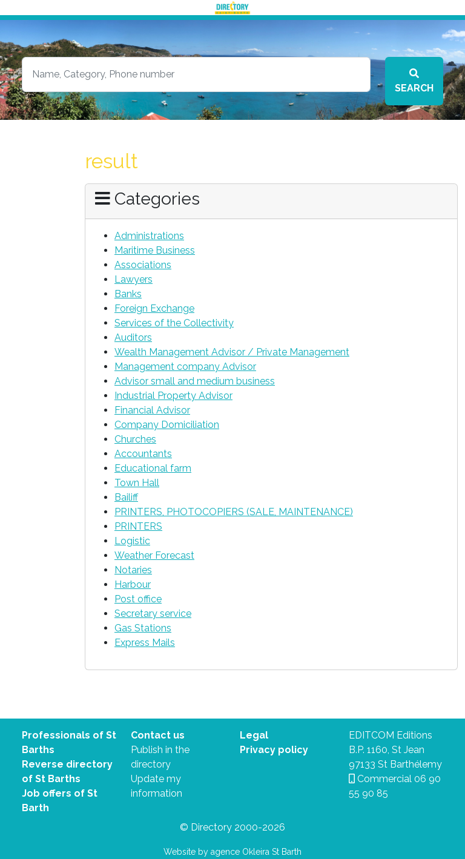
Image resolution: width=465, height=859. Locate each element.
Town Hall (136, 483)
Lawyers (133, 279)
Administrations (149, 236)
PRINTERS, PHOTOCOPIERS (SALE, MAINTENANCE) (233, 512)
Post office (138, 599)
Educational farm (152, 468)
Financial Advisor (152, 410)
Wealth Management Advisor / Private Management (231, 352)
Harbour (132, 584)
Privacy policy (274, 749)
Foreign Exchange (154, 308)
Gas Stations (142, 628)
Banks (128, 294)
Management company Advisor (185, 366)
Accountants (143, 453)
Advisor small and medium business (194, 381)
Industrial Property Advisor (173, 395)
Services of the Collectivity (174, 323)
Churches (135, 439)
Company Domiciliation (166, 424)
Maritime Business (154, 250)
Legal (254, 735)
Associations (142, 265)
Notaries (133, 570)
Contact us (158, 735)
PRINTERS (138, 526)
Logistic (132, 541)
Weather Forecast (154, 555)
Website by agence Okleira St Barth (232, 852)
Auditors (133, 337)
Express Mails (144, 642)
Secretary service (152, 613)
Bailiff (126, 497)
